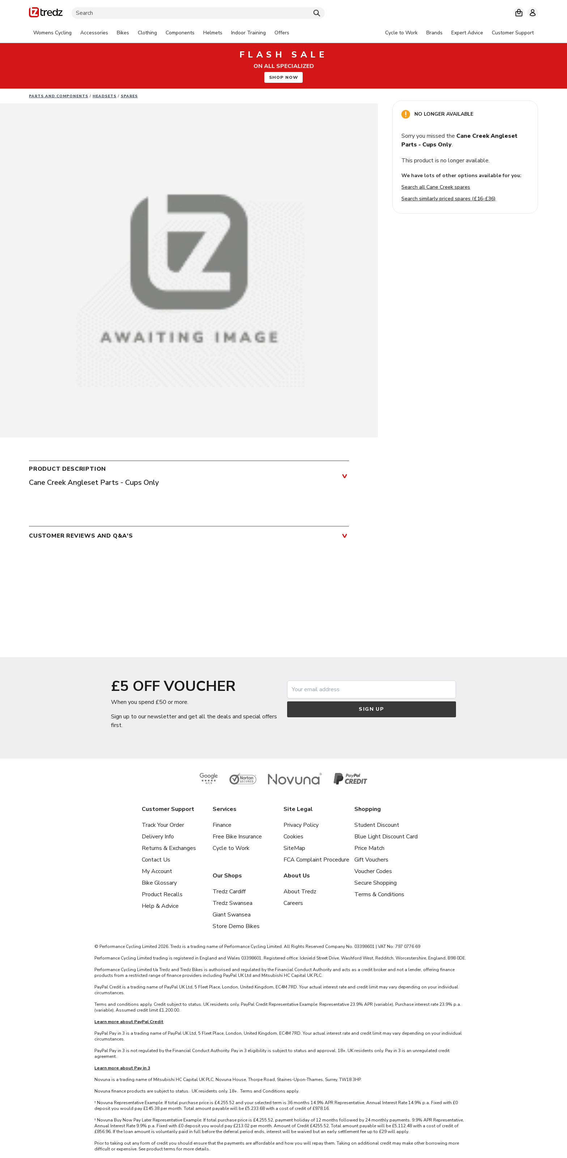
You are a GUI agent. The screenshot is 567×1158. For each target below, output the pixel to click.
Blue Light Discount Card (386, 837)
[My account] (532, 12)
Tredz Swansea (232, 903)
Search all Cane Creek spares (435, 187)
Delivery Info (158, 837)
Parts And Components (58, 96)
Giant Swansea (232, 915)
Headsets (104, 96)
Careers (293, 903)
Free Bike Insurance (237, 837)
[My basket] (518, 12)
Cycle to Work (231, 848)
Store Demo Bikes (236, 926)
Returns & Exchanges (169, 848)
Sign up (371, 709)
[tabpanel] (161, 32)
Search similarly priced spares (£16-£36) (448, 198)
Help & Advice (160, 906)
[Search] (198, 13)
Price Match (369, 848)
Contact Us (156, 860)
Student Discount (376, 825)
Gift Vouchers (371, 860)
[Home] (46, 13)
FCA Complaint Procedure (316, 860)
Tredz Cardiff (229, 892)
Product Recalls (162, 894)
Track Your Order (163, 825)
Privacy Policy (301, 825)
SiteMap (294, 848)
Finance (222, 825)
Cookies (293, 837)
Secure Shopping (375, 883)
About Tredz (300, 892)
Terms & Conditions (379, 894)
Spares (129, 96)
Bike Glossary (159, 883)
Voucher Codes (373, 871)
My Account (157, 871)
